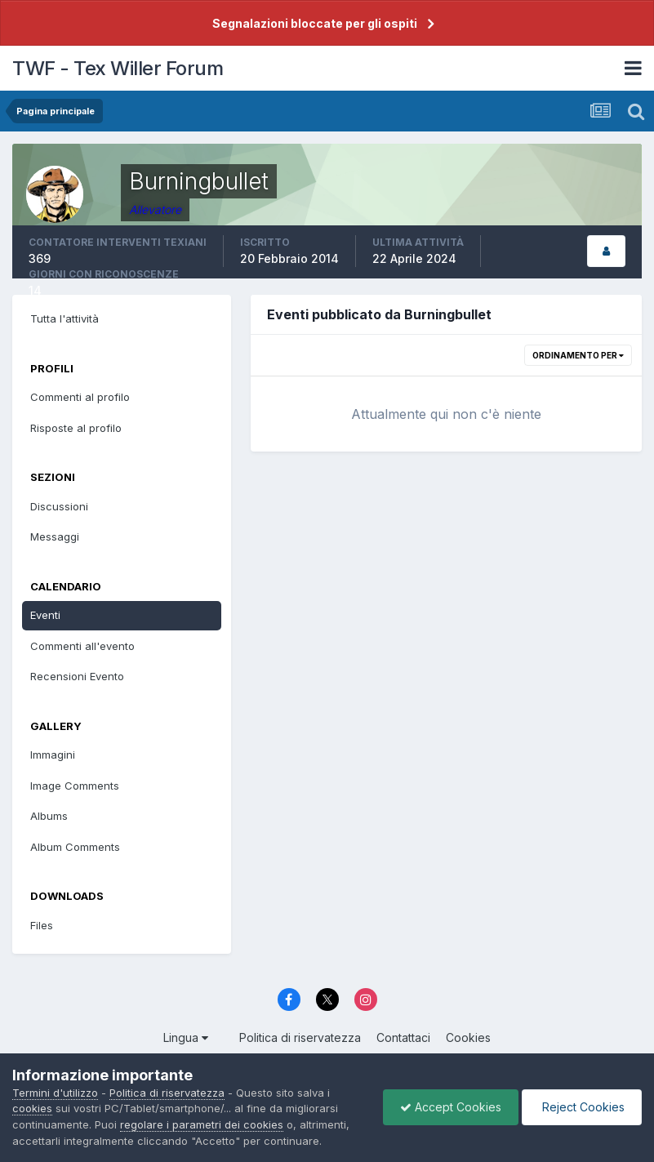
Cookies (468, 1037)
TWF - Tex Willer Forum (117, 68)
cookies (32, 1108)
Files (41, 925)
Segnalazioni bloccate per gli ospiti (314, 23)
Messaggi (54, 536)
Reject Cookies (582, 1107)
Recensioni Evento (77, 676)
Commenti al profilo (80, 396)
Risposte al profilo (76, 427)
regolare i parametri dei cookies (201, 1124)
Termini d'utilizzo (55, 1092)
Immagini (52, 754)
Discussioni (59, 506)
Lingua (185, 1037)
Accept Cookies (450, 1107)
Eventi (45, 614)
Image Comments (74, 785)
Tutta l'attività (64, 318)
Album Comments (75, 846)
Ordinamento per (578, 355)
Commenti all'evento (82, 645)
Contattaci (403, 1037)
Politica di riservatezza (300, 1037)
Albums (49, 815)
